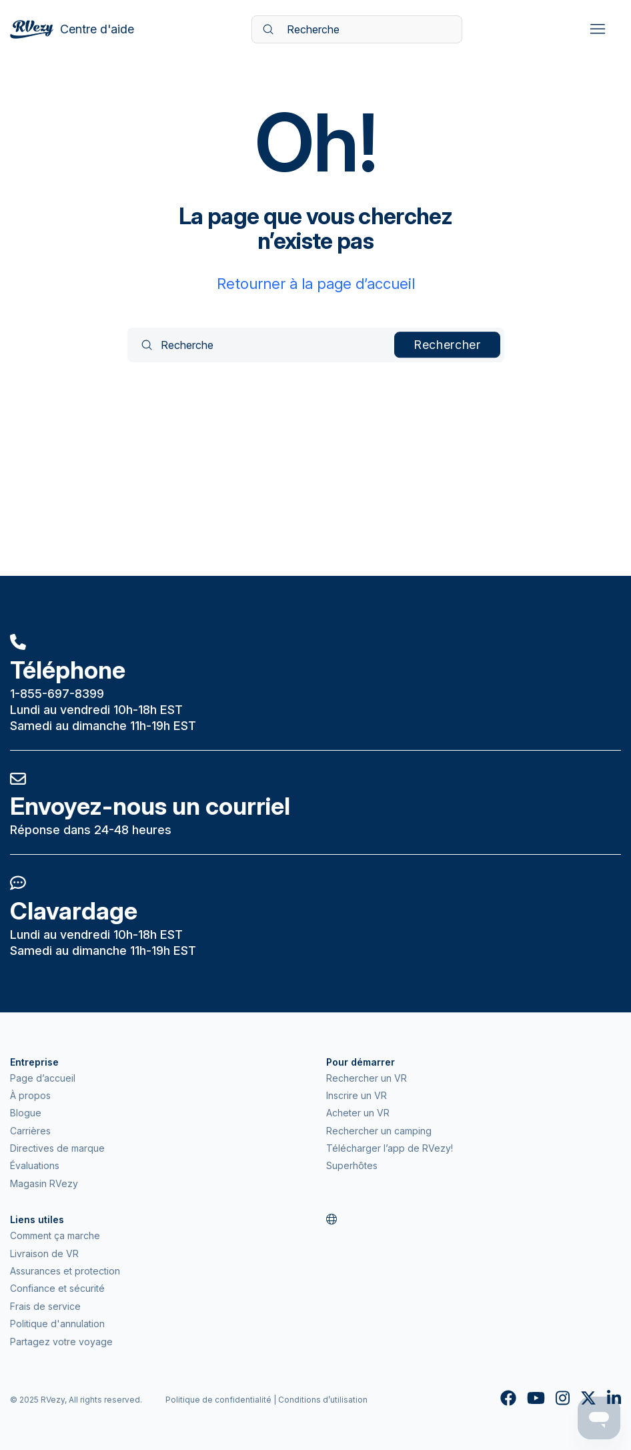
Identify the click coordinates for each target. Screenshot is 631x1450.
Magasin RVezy (44, 1183)
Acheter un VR (358, 1112)
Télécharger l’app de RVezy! (389, 1148)
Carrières (30, 1130)
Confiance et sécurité (57, 1288)
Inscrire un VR (356, 1095)
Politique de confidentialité (218, 1400)
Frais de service (45, 1306)
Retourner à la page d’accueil (316, 283)
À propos (30, 1095)
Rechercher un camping (379, 1130)
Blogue (25, 1112)
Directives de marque (57, 1148)
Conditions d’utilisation (323, 1400)
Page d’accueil (42, 1078)
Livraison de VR (44, 1253)
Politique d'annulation (57, 1323)
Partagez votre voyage (61, 1341)
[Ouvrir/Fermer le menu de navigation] (597, 29)
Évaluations (34, 1165)
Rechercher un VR (366, 1078)
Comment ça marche (55, 1235)
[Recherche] (357, 29)
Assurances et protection (65, 1271)
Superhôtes (352, 1165)
